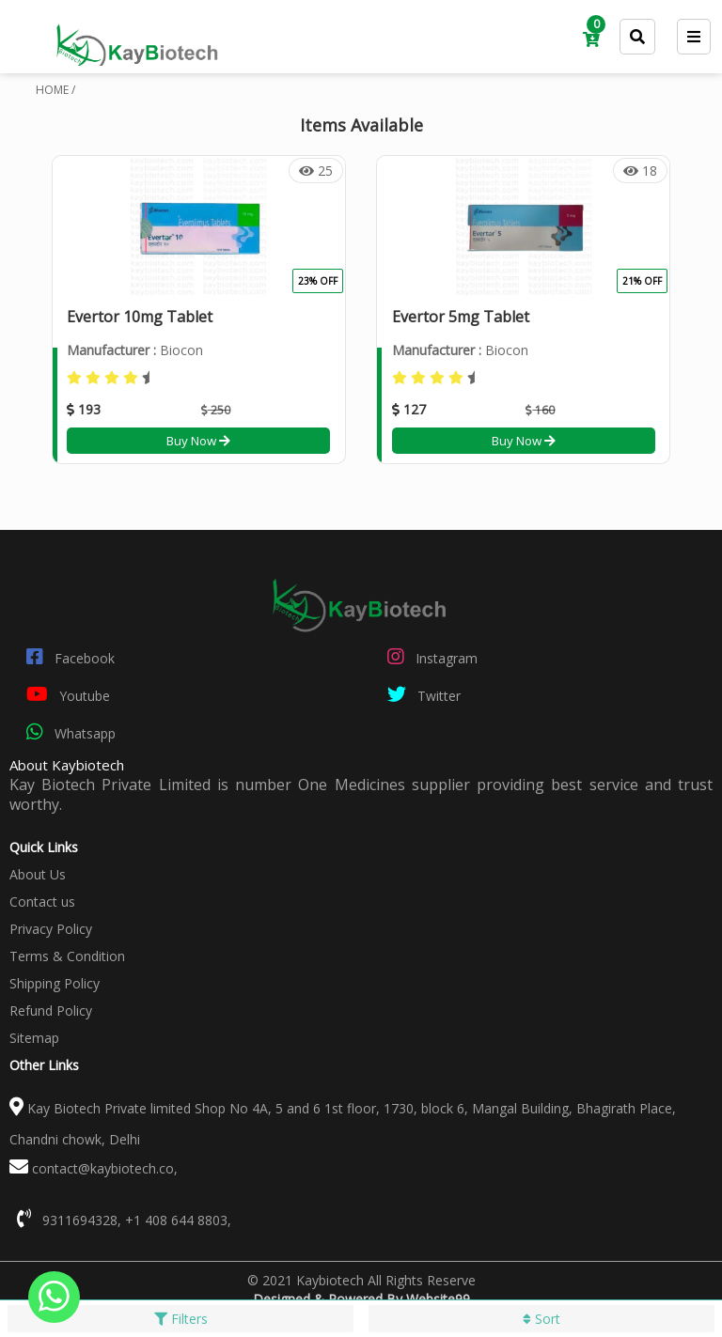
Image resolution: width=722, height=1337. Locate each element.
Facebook (67, 657)
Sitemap (34, 1038)
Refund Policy (50, 1010)
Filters (181, 1319)
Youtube (64, 694)
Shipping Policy (54, 983)
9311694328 (80, 1220)
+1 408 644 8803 (176, 1220)
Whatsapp (67, 732)
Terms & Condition (67, 956)
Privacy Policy (50, 929)
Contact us (42, 901)
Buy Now (198, 440)
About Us (37, 874)
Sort (541, 1319)
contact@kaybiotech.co (103, 1168)
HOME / (55, 90)
